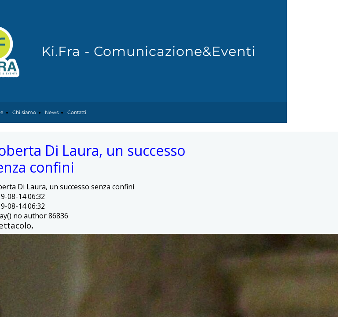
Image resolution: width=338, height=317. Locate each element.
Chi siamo (24, 112)
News (52, 112)
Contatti (76, 112)
